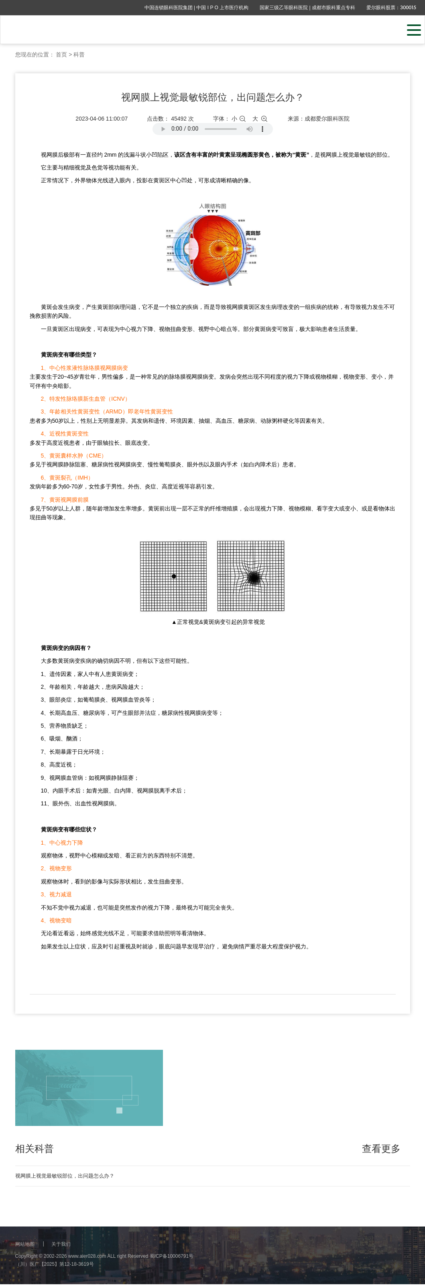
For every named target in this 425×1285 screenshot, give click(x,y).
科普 (79, 54)
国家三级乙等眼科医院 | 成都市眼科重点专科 (307, 7)
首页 (61, 54)
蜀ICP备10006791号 (171, 1257)
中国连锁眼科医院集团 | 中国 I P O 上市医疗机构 (196, 7)
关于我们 (61, 1245)
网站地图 (25, 1245)
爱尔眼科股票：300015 (391, 7)
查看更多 (381, 1149)
